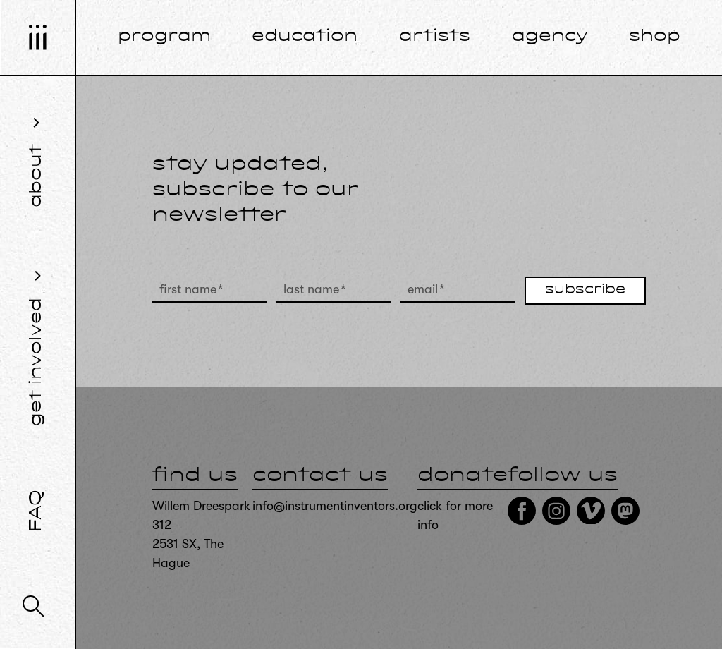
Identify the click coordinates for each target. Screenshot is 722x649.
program (164, 36)
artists (434, 36)
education (304, 36)
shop (654, 36)
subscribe (585, 290)
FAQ (36, 511)
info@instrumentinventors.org (334, 506)
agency (550, 36)
